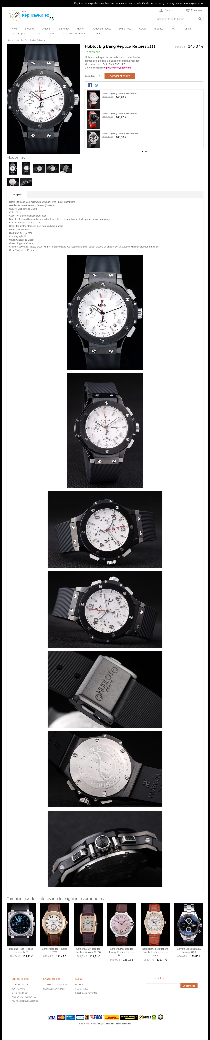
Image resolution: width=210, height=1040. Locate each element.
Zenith (96, 33)
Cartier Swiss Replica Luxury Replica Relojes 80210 (121, 952)
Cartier (142, 28)
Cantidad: (90, 76)
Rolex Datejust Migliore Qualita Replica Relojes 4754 (155, 952)
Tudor (51, 33)
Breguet (158, 28)
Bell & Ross (125, 28)
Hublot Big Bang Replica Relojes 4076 (120, 93)
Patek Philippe (18, 33)
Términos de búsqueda (55, 985)
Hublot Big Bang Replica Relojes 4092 (120, 133)
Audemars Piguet (102, 28)
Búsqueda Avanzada (54, 989)
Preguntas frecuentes (23, 997)
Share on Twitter (97, 85)
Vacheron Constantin (74, 33)
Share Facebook (90, 85)
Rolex (14, 28)
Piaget (37, 33)
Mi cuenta (80, 985)
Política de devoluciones (24, 1001)
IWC (173, 28)
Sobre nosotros (19, 985)
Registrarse (81, 989)
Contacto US (18, 989)
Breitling (29, 28)
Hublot (80, 28)
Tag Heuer (63, 28)
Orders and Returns (86, 993)
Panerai (187, 28)
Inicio (9, 40)
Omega (46, 28)
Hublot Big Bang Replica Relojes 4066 (120, 113)
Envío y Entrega (19, 993)
